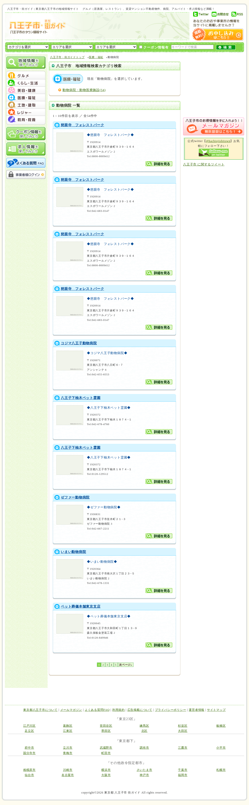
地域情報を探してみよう (25, 63)
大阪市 (106, 775)
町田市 (106, 753)
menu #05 (25, 105)
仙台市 (29, 775)
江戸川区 (29, 725)
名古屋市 (68, 775)
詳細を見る (158, 163)
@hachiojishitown (218, 141)
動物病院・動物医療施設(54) (83, 90)
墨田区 (106, 731)
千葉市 (182, 770)
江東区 (67, 731)
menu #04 (25, 97)
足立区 (29, 731)
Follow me (213, 152)
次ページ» (125, 664)
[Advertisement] (125, 26)
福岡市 (182, 775)
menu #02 (25, 83)
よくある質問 (25, 163)
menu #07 (25, 119)
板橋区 (221, 725)
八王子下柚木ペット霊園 (81, 398)
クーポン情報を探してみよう (25, 133)
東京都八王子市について (40, 710)
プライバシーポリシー (170, 710)
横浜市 (106, 770)
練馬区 (144, 725)
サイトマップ (216, 710)
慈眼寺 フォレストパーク (82, 125)
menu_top (25, 71)
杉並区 (182, 725)
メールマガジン (71, 710)
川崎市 (67, 770)
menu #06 (25, 112)
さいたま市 (144, 770)
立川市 (67, 747)
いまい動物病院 (73, 552)
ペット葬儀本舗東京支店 (81, 606)
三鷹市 (182, 747)
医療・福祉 (96, 57)
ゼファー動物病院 (75, 497)
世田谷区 (106, 725)
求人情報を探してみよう (25, 149)
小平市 (221, 747)
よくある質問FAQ (97, 710)
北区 (144, 731)
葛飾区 (67, 725)
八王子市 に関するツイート (203, 164)
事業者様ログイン (25, 174)
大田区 (182, 731)
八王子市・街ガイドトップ (67, 57)
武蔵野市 (106, 747)
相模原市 (29, 770)
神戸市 (144, 775)
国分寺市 (29, 753)
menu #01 (25, 75)
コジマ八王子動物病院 (79, 343)
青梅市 (67, 753)
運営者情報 (196, 710)
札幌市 (221, 770)
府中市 (29, 747)
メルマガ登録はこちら (213, 126)
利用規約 (118, 710)
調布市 (144, 747)
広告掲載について (139, 710)
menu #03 (25, 90)
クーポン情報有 (154, 47)
